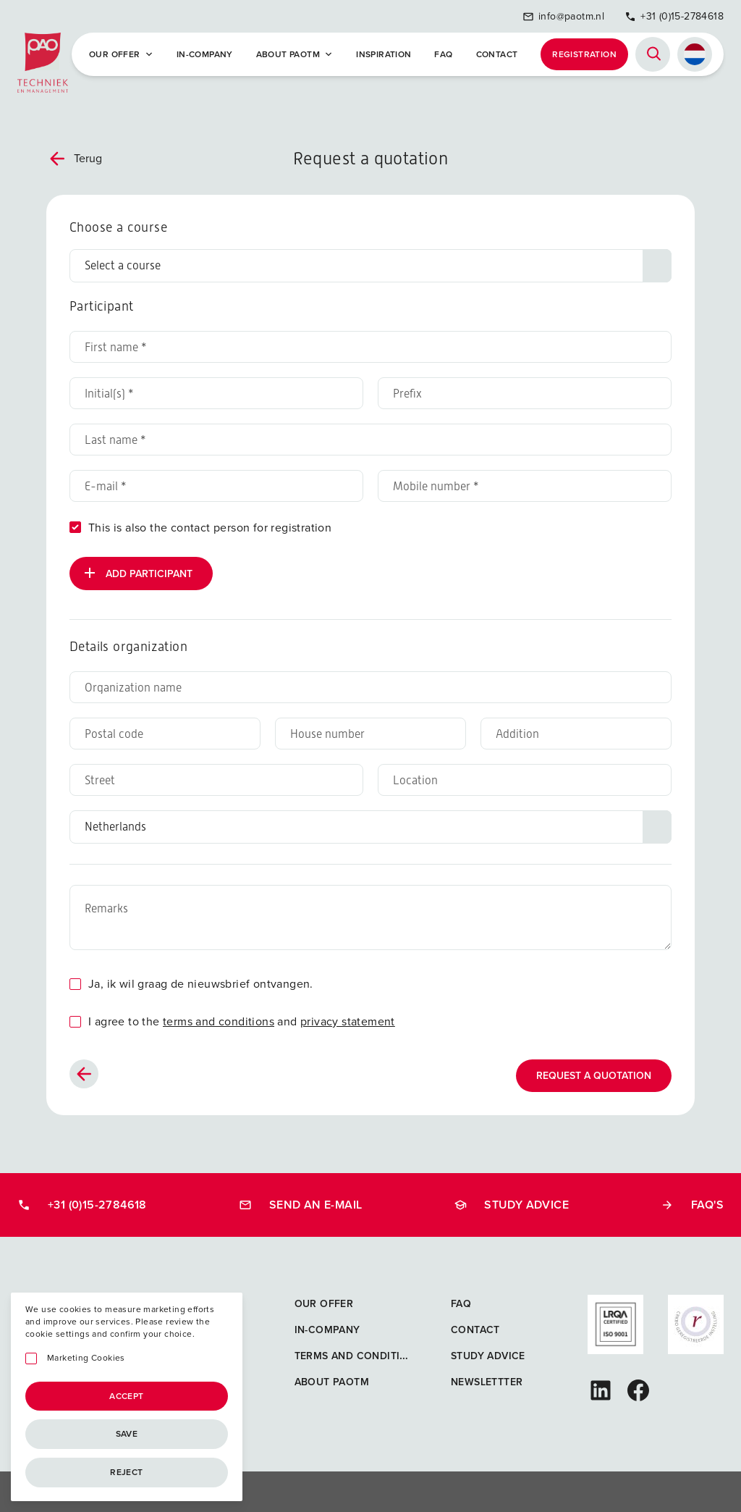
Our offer (121, 54)
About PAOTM (295, 54)
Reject (126, 1472)
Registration (584, 54)
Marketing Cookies (86, 1358)
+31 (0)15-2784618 (674, 16)
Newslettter (486, 1382)
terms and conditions (218, 1021)
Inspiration (383, 54)
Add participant (136, 572)
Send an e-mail (301, 1204)
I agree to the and (241, 1021)
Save (127, 1433)
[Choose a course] (370, 265)
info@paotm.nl (563, 16)
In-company (205, 54)
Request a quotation (593, 1075)
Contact (497, 54)
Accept (126, 1396)
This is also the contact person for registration (209, 527)
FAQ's (692, 1204)
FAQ (443, 54)
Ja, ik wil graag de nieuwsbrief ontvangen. (200, 983)
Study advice (511, 1204)
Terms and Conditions (358, 1356)
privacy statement (347, 1021)
